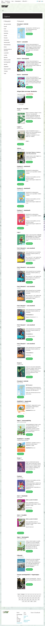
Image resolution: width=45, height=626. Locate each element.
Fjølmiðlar (6, 33)
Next (31, 601)
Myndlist (5, 57)
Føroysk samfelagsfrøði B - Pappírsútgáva (28, 574)
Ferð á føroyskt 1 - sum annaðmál (26, 305)
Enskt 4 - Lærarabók (22, 42)
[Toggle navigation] (3, 11)
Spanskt (5, 64)
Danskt (5, 26)
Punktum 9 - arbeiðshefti (23, 166)
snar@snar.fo (19, 622)
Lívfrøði (5, 55)
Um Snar (25, 613)
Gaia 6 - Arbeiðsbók (22, 496)
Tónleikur (6, 71)
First (19, 594)
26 (22, 599)
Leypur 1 (19, 127)
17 (19, 597)
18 (22, 597)
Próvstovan (7, 1)
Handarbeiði (6, 40)
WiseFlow (3, 2)
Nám (2, 1)
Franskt (5, 35)
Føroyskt (5, 37)
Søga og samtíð (7, 68)
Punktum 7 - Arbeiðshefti (23, 210)
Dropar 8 (19, 363)
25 (19, 599)
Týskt (5, 73)
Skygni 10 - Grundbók (22, 108)
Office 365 (24, 1)
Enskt (5, 28)
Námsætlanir (18, 1)
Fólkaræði (19, 555)
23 (35, 597)
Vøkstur (19, 148)
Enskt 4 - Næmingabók (23, 58)
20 (27, 597)
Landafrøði (6, 53)
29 (30, 599)
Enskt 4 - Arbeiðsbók (22, 74)
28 (27, 599)
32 (38, 599)
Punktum (19, 476)
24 (38, 597)
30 (33, 599)
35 (28, 601)
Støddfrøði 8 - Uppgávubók (24, 401)
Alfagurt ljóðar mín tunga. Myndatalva (27, 91)
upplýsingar (29, 33)
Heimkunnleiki (7, 42)
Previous (22, 594)
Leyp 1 (19, 232)
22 (33, 597)
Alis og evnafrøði (7, 24)
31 (35, 599)
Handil (8, 2)
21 (30, 597)
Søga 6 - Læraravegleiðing (24, 420)
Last (35, 601)
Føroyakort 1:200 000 (22, 24)
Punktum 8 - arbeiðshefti (23, 188)
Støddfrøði (6, 66)
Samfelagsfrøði (7, 62)
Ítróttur (5, 47)
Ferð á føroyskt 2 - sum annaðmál (26, 248)
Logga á (39, 1)
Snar (13, 1)
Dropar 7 (19, 458)
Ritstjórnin (26, 621)
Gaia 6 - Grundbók (22, 515)
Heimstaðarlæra (7, 44)
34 (25, 601)
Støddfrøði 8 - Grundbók (23, 438)
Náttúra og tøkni (7, 59)
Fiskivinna (6, 31)
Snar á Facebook (35, 612)
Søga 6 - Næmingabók (23, 537)
